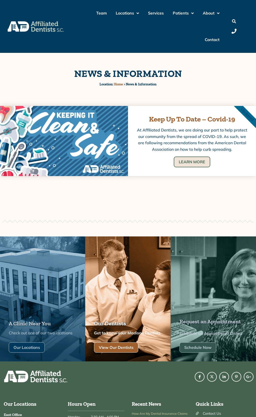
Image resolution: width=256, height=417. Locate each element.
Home (118, 84)
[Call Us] (234, 31)
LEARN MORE (192, 161)
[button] (234, 21)
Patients (183, 13)
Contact (212, 39)
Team (101, 13)
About (211, 13)
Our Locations (27, 344)
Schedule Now (198, 344)
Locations (127, 13)
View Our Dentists (116, 344)
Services (156, 13)
